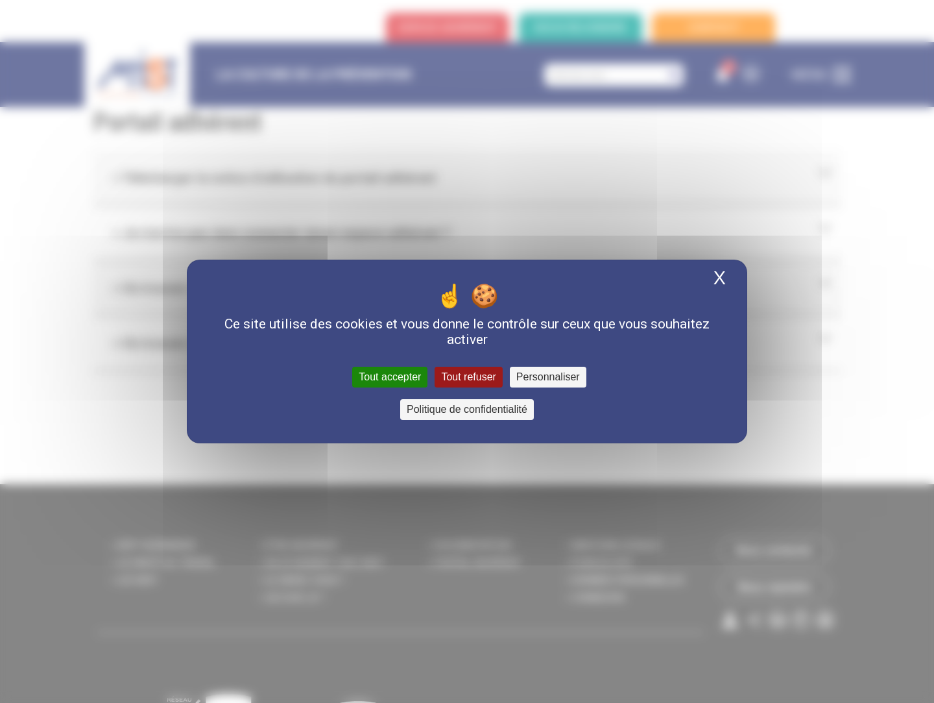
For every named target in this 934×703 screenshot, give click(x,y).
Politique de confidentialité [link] (467, 409)
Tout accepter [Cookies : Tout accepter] (390, 376)
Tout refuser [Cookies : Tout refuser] (468, 376)
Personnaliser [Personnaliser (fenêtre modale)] (548, 376)
